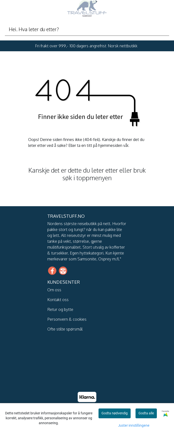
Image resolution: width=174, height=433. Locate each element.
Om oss (54, 289)
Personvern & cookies (67, 319)
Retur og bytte (60, 309)
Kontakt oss (58, 299)
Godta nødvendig (114, 413)
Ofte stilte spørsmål (65, 329)
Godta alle (146, 413)
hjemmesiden (110, 145)
